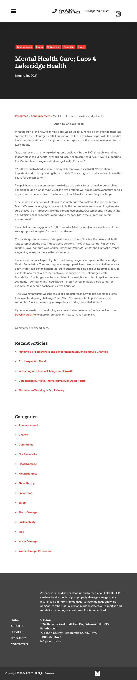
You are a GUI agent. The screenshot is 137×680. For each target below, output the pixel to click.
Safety (81, 47)
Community (26, 444)
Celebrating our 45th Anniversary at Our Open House (52, 380)
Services (17, 632)
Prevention (69, 47)
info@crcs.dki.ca (97, 11)
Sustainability (27, 522)
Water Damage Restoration (35, 551)
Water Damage (28, 541)
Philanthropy (53, 47)
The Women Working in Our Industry (41, 390)
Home (15, 620)
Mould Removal (28, 473)
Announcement (24, 47)
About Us (17, 626)
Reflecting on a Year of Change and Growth (46, 371)
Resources (21, 116)
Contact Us (19, 644)
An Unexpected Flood (32, 361)
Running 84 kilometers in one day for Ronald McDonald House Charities (63, 351)
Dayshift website (25, 314)
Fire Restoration (28, 454)
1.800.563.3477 (69, 11)
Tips (21, 531)
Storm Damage (28, 512)
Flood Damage (28, 464)
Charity (39, 47)
